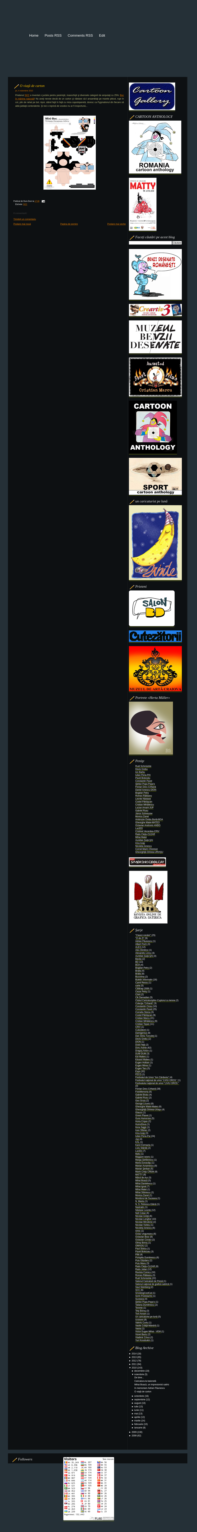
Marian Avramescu (144, 1165)
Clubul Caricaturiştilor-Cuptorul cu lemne (155, 1000)
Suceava (140, 1299)
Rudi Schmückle (143, 766)
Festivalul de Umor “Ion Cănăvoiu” (152, 1077)
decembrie (139, 1371)
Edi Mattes (141, 1056)
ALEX (138, 947)
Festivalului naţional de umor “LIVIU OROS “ (157, 1083)
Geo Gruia (140, 1100)
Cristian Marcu (142, 1018)
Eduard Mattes (142, 1059)
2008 (134, 1435)
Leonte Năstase (143, 798)
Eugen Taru (141, 1068)
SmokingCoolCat (144, 1293)
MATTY (139, 1174)
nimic (138, 1231)
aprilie (137, 1417)
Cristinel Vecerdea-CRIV (147, 831)
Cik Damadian (142, 997)
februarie (139, 1424)
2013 (134, 1357)
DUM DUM (141, 1053)
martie (137, 1420)
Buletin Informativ (144, 979)
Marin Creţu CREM (145, 1171)
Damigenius (141, 1033)
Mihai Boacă (141, 1180)
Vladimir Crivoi (142, 1337)
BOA (138, 965)
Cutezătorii (141, 1030)
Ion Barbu (140, 772)
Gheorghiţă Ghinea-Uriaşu (148, 1109)
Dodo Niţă (140, 1044)
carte (138, 985)
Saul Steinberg (143, 1287)
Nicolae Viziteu (143, 1225)
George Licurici (143, 1103)
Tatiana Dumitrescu (145, 1305)
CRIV (138, 1027)
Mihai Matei (141, 837)
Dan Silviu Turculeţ (144, 1036)
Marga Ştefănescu (144, 1160)
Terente (139, 1308)
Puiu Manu (141, 1263)
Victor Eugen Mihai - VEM (148, 1331)
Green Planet (142, 1115)
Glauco (139, 1112)
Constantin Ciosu (144, 1006)
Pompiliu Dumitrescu (145, 1257)
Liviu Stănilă (141, 1148)
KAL (137, 1142)
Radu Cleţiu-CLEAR (145, 834)
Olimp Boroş (141, 1242)
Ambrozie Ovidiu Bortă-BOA (149, 819)
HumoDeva (141, 1124)
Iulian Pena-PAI (143, 775)
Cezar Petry (141, 991)
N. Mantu (140, 1201)
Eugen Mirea (142, 1065)
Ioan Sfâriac (141, 1130)
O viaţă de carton (32, 86)
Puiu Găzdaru (142, 1260)
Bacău (138, 959)
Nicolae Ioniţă (142, 1216)
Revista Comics (143, 1272)
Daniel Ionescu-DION (145, 790)
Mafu (138, 1154)
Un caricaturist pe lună (146, 1316)
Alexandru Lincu (143, 953)
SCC (27, 95)
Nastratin (140, 1207)
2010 (134, 1367)
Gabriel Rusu (141, 810)
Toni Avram (141, 1313)
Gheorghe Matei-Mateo (147, 1106)
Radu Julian (141, 1269)
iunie (137, 1410)
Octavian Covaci (143, 1239)
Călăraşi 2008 (142, 988)
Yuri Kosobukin (143, 1340)
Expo (138, 1071)
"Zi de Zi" (140, 938)
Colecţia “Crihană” (144, 1003)
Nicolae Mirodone (144, 1222)
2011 (134, 1364)
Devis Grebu (141, 769)
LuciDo (139, 1151)
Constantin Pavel (143, 781)
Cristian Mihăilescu (144, 804)
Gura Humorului (143, 1118)
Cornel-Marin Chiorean (146, 849)
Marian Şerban (143, 1168)
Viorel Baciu (141, 1334)
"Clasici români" (143, 935)
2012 (134, 1360)
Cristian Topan (142, 1024)
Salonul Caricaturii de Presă (149, 1281)
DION (138, 1042)
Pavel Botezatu (142, 778)
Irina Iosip (140, 843)
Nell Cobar (141, 1213)
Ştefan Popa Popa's (145, 784)
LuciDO (139, 828)
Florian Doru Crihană (145, 787)
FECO (138, 1074)
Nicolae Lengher (143, 1219)
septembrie (140, 1399)
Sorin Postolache (144, 1296)
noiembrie (139, 1374)
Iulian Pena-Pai (143, 1136)
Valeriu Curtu (142, 1322)
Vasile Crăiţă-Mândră (146, 1325)
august (138, 1403)
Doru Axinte (141, 1047)
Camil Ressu (142, 982)
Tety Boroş (141, 1310)
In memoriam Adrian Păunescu (149, 1388)
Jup (137, 1139)
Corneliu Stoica (143, 1012)
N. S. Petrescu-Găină (146, 1204)
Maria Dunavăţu (143, 1162)
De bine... (139, 1377)
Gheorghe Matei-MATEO (147, 822)
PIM (137, 1254)
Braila (138, 970)
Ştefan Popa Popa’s (145, 1302)
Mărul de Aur (142, 1177)
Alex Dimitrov (142, 950)
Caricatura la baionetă (145, 1381)
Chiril (138, 994)
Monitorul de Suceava (146, 1198)
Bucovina (140, 976)
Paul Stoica (141, 1248)
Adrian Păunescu (144, 941)
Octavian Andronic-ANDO (148, 825)
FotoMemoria (142, 1091)
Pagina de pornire (69, 224)
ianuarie (138, 1427)
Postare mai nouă (22, 224)
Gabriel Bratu (142, 1094)
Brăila (138, 973)
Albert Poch (141, 944)
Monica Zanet (142, 816)
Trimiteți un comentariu (25, 219)
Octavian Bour (142, 1236)
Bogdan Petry (142, 793)
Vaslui (138, 1328)
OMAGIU (140, 1245)
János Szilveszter (144, 813)
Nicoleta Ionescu (143, 846)
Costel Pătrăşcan (143, 801)
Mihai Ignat (141, 1186)
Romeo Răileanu (143, 795)
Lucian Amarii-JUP (144, 807)
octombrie (139, 1396)
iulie (136, 1406)
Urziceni (139, 1319)
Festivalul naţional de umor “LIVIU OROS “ (156, 1080)
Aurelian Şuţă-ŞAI (144, 840)
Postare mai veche (116, 224)
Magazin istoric (143, 1157)
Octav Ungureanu (144, 1234)
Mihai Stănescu (143, 1192)
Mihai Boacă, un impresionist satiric (151, 1384)
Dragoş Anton (142, 1050)
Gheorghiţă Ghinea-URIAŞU (149, 852)
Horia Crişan (141, 1121)
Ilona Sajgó (141, 1127)
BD (137, 962)
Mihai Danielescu (144, 1183)
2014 (134, 1353)
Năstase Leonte (143, 1210)
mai (136, 1413)
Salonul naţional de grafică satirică (152, 1284)
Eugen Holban (142, 1062)
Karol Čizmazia (143, 1145)
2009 (134, 1432)
